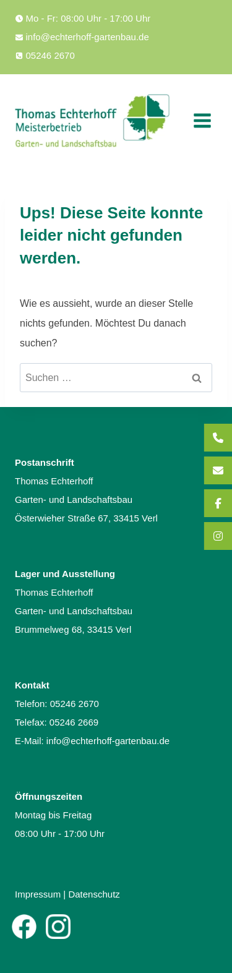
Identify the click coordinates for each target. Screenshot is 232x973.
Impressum (38, 894)
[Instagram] (58, 926)
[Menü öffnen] (202, 120)
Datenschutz (93, 894)
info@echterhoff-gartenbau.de (108, 740)
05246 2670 (74, 703)
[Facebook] (24, 926)
